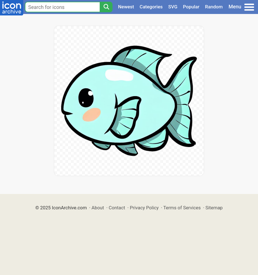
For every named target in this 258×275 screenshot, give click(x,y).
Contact (117, 207)
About (98, 207)
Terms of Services (182, 207)
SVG (173, 7)
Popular (191, 7)
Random (214, 7)
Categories (151, 7)
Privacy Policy (144, 207)
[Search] (106, 7)
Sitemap (214, 207)
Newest (126, 7)
